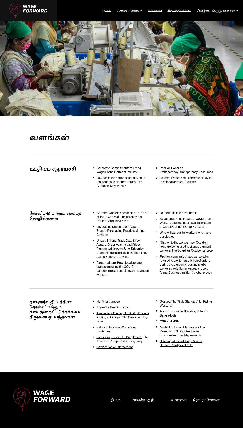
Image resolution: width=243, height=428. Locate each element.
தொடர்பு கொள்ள (206, 400)
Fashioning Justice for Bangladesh (119, 337)
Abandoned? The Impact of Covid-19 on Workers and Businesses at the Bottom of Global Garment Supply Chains (185, 223)
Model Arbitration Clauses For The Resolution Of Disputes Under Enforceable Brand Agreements (182, 331)
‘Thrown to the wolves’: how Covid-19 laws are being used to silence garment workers (185, 247)
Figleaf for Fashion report (112, 308)
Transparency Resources (196, 172)
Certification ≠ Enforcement (114, 347)
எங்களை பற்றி (143, 400)
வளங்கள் (179, 400)
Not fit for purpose (108, 302)
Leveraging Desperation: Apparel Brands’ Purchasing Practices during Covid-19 (120, 231)
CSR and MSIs (169, 322)
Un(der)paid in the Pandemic (178, 213)
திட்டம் (115, 400)
